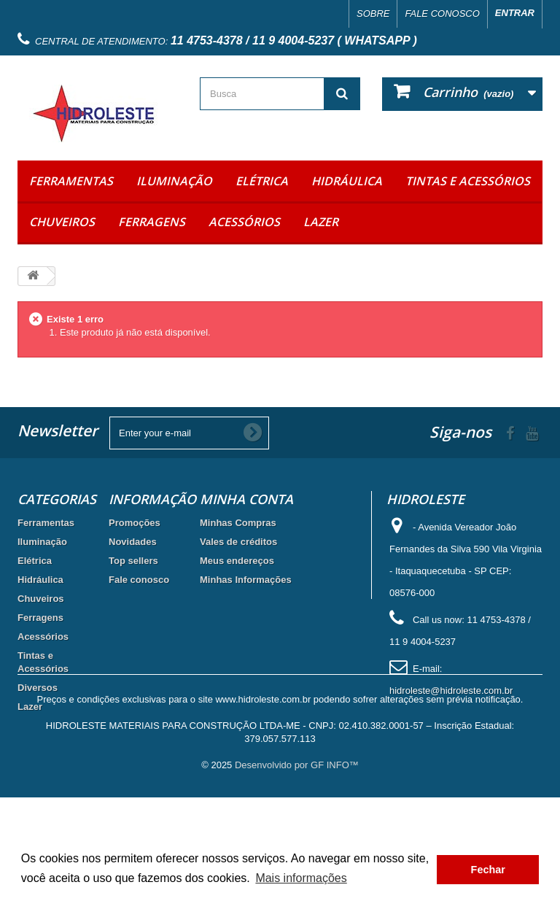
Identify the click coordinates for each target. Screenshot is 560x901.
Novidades (133, 541)
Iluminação (174, 181)
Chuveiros (62, 222)
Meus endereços (237, 560)
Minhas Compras (238, 522)
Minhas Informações (246, 579)
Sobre (373, 13)
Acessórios (244, 222)
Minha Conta (246, 499)
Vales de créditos (238, 541)
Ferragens (151, 222)
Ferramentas (71, 181)
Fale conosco (442, 13)
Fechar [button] (488, 869)
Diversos (38, 687)
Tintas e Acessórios (467, 181)
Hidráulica (346, 181)
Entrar (514, 12)
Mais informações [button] (300, 878)
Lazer (320, 222)
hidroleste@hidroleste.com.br (451, 690)
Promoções (134, 522)
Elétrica (262, 181)
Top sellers (133, 560)
